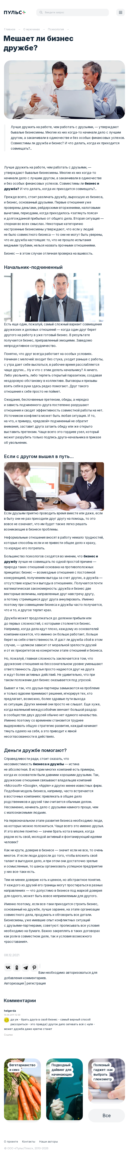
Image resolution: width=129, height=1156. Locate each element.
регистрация (36, 983)
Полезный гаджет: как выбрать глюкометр (103, 1072)
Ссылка (8, 1034)
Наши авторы (48, 1141)
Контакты (28, 1141)
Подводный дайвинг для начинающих (62, 1069)
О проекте (11, 1141)
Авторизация (14, 983)
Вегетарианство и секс (22, 1067)
